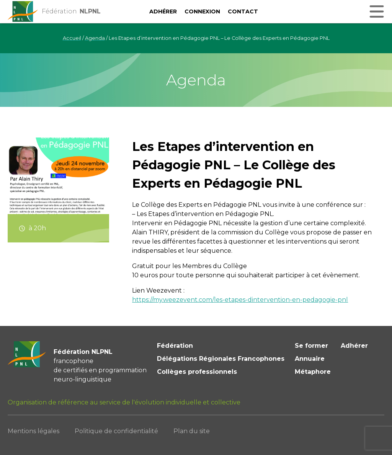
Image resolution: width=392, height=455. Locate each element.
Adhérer (163, 11)
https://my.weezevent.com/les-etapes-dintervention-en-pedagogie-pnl (240, 299)
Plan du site (191, 431)
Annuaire (310, 358)
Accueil (72, 38)
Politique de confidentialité (116, 431)
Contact (243, 11)
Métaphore (313, 371)
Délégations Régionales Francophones (220, 358)
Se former (311, 345)
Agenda (95, 38)
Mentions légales (33, 431)
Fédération (175, 345)
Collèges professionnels (197, 371)
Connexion (202, 11)
